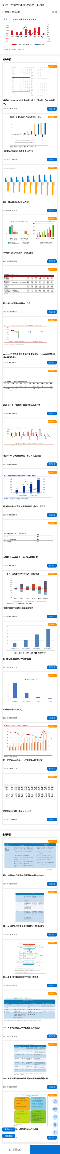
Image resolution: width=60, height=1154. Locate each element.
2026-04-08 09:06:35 (10, 718)
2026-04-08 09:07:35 (10, 667)
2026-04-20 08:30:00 (10, 210)
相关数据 (9, 1129)
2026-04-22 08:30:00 (10, 884)
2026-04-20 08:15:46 (10, 312)
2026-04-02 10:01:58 (10, 769)
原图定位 (52, 109)
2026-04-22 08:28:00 (10, 109)
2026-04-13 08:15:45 (10, 363)
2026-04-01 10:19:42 (10, 819)
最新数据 (9, 1136)
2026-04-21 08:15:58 (10, 159)
